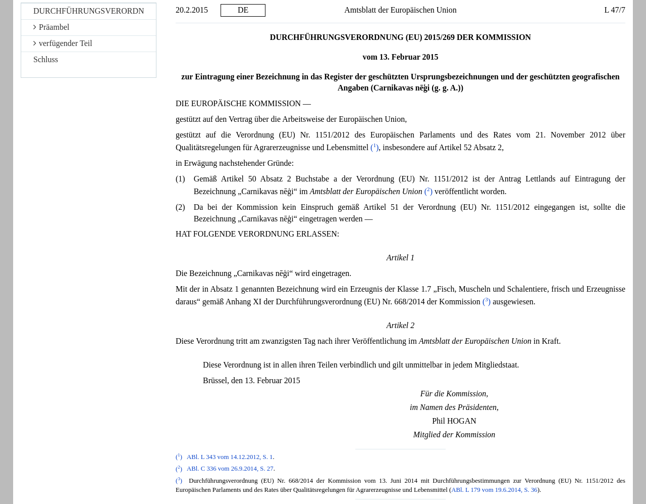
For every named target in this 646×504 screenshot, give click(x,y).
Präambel (51, 27)
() (374, 147)
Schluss (45, 59)
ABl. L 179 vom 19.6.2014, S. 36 (494, 489)
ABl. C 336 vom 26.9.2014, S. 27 (230, 469)
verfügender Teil (62, 43)
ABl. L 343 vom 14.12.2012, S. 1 (230, 457)
